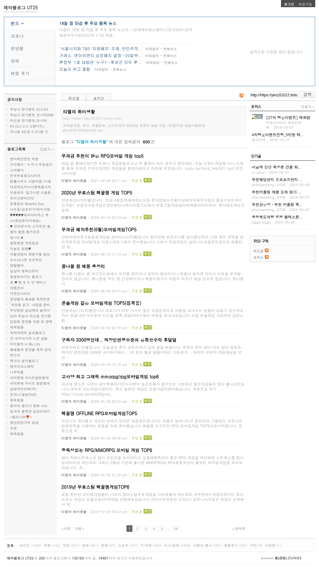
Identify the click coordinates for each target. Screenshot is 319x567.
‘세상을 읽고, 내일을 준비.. (31, 304)
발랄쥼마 (17, 265)
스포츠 (123, 545)
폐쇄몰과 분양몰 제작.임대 (30, 349)
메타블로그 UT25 (21, 7)
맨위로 (238, 528)
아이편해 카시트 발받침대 (30, 383)
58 (176, 528)
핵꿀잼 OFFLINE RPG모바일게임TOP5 (99, 413)
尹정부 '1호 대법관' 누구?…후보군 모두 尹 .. (100, 62)
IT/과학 (146, 545)
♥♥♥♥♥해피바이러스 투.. (30, 215)
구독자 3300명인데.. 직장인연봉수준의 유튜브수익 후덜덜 (119, 340)
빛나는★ (17, 237)
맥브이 (15, 355)
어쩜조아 (17, 288)
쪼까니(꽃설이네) (23, 394)
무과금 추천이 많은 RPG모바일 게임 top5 (102, 156)
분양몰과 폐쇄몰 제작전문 (30, 299)
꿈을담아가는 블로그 (26, 276)
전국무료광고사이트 (25, 175)
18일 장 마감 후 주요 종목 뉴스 (88, 23)
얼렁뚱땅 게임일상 (24, 243)
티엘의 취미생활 (74, 180)
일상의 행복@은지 (24, 271)
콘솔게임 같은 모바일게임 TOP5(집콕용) (101, 303)
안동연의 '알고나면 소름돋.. (32, 192)
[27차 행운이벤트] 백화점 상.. (288, 119)
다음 (79, 528)
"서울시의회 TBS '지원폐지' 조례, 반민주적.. (100, 48)
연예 (104, 545)
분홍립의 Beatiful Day (27, 203)
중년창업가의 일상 (24, 422)
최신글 (73, 98)
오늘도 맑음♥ (20, 248)
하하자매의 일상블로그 (27, 332)
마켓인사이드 (20, 293)
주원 (13, 428)
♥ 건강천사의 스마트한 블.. (31, 226)
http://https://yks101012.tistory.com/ (93, 118)
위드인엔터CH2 (22, 198)
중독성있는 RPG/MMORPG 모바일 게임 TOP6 (106, 450)
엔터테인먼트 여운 (24, 158)
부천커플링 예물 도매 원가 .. (276, 192)
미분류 (270, 545)
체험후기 (231, 545)
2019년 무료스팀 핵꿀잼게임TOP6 (95, 487)
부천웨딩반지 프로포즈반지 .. (277, 179)
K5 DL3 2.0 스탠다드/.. (28, 126)
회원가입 (305, 4)
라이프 (24, 545)
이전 (66, 528)
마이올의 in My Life (25, 344)
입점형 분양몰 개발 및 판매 (31, 321)
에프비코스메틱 (22, 366)
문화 (85, 545)
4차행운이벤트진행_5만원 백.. (277, 134)
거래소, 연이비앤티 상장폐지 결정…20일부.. (100, 55)
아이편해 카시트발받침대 (29, 377)
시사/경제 (171, 545)
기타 (253, 545)
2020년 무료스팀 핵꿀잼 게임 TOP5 (96, 193)
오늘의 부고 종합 (74, 69)
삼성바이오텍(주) (23, 389)
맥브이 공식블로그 (24, 360)
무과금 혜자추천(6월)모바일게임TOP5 (98, 229)
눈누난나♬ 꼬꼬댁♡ (26, 259)
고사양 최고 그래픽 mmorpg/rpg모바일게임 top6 (110, 376)
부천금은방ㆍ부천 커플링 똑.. (277, 204)
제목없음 (17, 327)
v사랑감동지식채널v (25, 220)
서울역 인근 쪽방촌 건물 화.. (276, 167)
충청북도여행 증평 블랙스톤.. (277, 216)
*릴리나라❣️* (21, 417)
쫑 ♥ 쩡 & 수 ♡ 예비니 (28, 282)
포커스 (98, 98)
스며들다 (17, 170)
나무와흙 (17, 372)
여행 (47, 545)
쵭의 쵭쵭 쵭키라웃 (25, 231)
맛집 (66, 545)
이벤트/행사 (202, 545)
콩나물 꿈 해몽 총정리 (83, 266)
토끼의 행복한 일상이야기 (30, 411)
